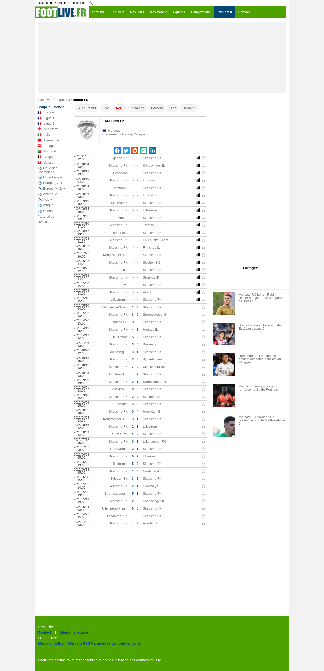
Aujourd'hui (87, 108)
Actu (120, 108)
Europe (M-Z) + (51, 189)
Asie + (44, 200)
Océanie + (47, 211)
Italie (43, 135)
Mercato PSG (79, 643)
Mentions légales (74, 632)
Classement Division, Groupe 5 (125, 134)
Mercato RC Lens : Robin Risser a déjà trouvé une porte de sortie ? (261, 298)
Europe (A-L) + (51, 183)
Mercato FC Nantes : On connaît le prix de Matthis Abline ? (262, 420)
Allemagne (48, 140)
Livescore (44, 222)
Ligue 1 (45, 118)
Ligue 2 (45, 124)
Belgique (46, 157)
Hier (172, 108)
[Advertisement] (162, 57)
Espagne (46, 146)
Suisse (45, 162)
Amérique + (48, 194)
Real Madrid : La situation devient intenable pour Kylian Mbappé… (260, 359)
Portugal (46, 151)
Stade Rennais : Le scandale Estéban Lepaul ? (260, 326)
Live (106, 108)
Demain (188, 108)
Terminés (137, 108)
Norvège (114, 130)
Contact (44, 632)
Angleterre (48, 129)
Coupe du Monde (50, 107)
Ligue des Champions (47, 170)
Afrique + (46, 205)
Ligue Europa (50, 177)
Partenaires (45, 216)
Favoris (157, 108)
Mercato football (51, 643)
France (45, 112)
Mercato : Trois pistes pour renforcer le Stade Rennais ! (259, 387)
